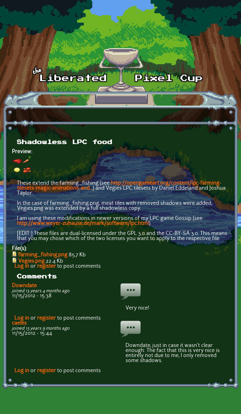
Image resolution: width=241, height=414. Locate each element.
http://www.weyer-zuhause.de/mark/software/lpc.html (83, 223)
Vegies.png (31, 261)
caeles (19, 323)
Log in (21, 266)
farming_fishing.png (42, 255)
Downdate (24, 285)
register (46, 266)
